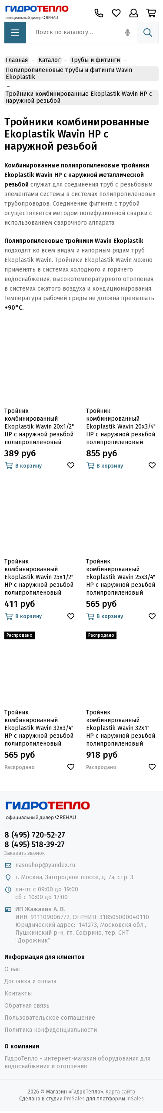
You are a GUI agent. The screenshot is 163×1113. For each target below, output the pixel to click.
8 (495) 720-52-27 (34, 835)
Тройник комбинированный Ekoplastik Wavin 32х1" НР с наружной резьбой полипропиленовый (120, 728)
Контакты (18, 993)
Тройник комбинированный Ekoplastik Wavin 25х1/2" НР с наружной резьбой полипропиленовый (38, 577)
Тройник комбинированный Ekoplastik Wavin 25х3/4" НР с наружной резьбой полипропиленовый (120, 577)
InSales (135, 1099)
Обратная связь (27, 1005)
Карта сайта (120, 1092)
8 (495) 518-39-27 (34, 844)
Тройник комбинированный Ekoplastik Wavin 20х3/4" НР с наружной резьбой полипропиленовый (121, 426)
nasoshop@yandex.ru (45, 865)
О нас (12, 969)
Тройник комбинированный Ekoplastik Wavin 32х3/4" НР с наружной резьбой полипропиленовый (38, 728)
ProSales (74, 1099)
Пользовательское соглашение (49, 1017)
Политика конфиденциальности (50, 1030)
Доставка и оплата (30, 981)
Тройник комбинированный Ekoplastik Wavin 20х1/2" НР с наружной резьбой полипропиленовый (39, 426)
